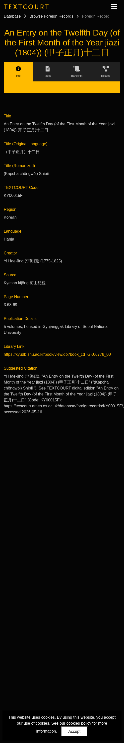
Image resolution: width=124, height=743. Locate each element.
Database (12, 16)
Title (7, 116)
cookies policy (78, 723)
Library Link (14, 346)
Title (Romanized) (19, 166)
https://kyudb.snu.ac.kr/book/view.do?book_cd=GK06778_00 (57, 354)
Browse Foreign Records (51, 16)
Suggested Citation (20, 368)
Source (10, 275)
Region (10, 209)
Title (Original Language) (26, 144)
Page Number (16, 297)
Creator (10, 253)
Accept (74, 731)
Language (12, 231)
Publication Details (20, 319)
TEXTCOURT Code (21, 187)
